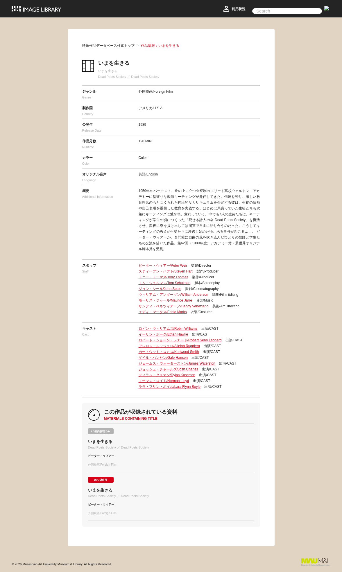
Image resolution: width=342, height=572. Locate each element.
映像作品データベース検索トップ (108, 46)
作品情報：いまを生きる (160, 46)
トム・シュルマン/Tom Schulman (165, 283)
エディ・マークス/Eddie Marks (163, 312)
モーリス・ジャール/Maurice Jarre (165, 300)
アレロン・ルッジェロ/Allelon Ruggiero (169, 346)
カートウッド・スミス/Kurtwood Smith (169, 352)
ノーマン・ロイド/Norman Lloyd (164, 381)
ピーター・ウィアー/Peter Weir (163, 265)
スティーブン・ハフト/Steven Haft (166, 271)
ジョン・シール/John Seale (160, 289)
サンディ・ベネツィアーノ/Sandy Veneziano (174, 306)
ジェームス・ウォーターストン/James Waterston (177, 363)
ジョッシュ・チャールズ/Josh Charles (168, 369)
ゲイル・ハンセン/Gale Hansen (163, 358)
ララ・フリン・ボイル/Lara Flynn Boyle (169, 387)
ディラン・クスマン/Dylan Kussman (167, 375)
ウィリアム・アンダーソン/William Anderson (173, 295)
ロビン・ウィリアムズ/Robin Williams (168, 329)
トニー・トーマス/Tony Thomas (163, 277)
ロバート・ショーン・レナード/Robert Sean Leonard (180, 340)
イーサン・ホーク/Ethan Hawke (163, 334)
